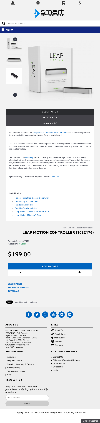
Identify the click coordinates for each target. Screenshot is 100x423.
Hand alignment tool (24, 205)
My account (57, 367)
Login (54, 370)
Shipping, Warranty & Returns (19, 364)
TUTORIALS (13, 291)
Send (27, 403)
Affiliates (56, 341)
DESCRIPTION (15, 284)
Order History (58, 363)
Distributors (58, 338)
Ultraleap (29, 157)
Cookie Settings (90, 421)
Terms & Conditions (15, 371)
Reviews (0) (50, 123)
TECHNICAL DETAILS (18, 287)
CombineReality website (26, 208)
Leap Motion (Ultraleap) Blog (28, 215)
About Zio (57, 330)
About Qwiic (58, 334)
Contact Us (57, 357)
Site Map (57, 345)
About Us (10, 357)
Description (50, 112)
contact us (54, 176)
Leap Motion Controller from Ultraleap (50, 132)
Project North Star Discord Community (32, 198)
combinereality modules (26, 302)
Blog (8, 375)
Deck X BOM (50, 118)
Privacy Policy (12, 368)
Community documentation (27, 201)
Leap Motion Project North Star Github (32, 211)
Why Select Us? (13, 360)
